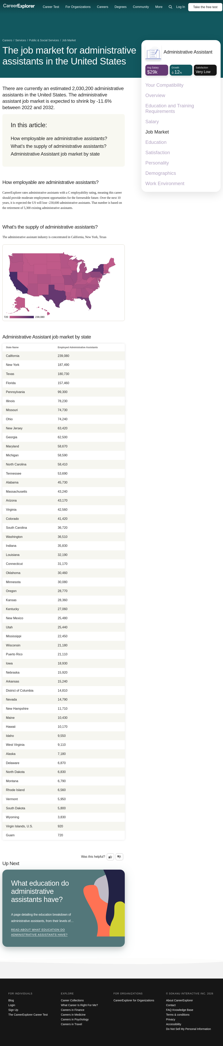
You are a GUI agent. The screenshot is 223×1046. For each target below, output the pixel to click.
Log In (180, 7)
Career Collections (72, 1000)
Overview (155, 95)
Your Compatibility (164, 85)
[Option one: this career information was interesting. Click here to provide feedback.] (110, 856)
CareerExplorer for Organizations (133, 1000)
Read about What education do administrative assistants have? (39, 932)
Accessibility (173, 1024)
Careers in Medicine (73, 1014)
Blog (11, 1000)
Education (156, 142)
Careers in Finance (72, 1009)
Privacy (170, 1019)
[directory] (63, 140)
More (158, 7)
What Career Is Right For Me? (79, 1005)
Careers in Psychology (75, 1019)
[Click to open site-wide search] (170, 7)
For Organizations (78, 7)
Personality (157, 162)
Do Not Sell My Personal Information (188, 1029)
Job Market (157, 132)
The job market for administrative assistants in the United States (69, 55)
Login (11, 1005)
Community (141, 7)
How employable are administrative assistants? (59, 138)
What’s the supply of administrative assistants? (58, 146)
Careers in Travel (71, 1024)
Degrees (120, 7)
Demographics (160, 173)
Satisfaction (157, 152)
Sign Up (13, 1009)
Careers (102, 7)
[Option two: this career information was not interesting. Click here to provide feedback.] (119, 856)
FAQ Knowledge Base (179, 1009)
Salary (152, 121)
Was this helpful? (93, 856)
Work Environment (164, 183)
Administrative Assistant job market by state (55, 154)
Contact (171, 1005)
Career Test (51, 7)
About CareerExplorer (179, 1000)
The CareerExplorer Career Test (28, 1014)
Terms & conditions (178, 1014)
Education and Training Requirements (169, 108)
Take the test (205, 7)
